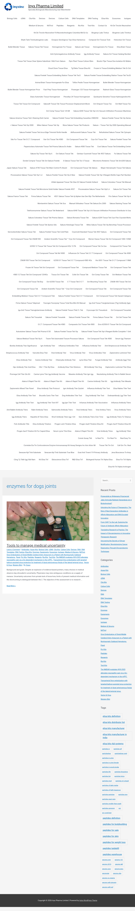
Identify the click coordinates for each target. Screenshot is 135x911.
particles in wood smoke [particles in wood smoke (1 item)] (110, 771)
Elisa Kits (34, 552)
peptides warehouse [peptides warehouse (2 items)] (112, 858)
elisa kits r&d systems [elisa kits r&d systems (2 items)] (113, 747)
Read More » (12, 586)
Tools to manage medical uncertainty (36, 546)
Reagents (48, 558)
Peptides (39, 558)
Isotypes (69, 552)
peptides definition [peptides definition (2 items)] (111, 822)
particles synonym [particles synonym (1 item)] (108, 812)
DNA (84, 550)
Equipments (51, 552)
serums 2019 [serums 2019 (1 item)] (106, 868)
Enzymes (42, 552)
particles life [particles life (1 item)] (106, 776)
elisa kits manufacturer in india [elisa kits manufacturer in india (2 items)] (115, 740)
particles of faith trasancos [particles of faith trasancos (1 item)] (111, 794)
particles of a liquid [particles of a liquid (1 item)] (122, 785)
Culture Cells (70, 550)
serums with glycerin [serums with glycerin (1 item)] (109, 886)
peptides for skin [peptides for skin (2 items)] (110, 840)
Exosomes (61, 552)
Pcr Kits (32, 558)
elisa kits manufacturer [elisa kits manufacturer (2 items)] (113, 732)
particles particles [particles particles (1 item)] (108, 798)
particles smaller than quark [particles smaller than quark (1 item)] (111, 808)
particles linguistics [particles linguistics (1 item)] (121, 776)
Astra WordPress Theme (88, 904)
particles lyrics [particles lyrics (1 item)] (120, 780)
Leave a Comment (14, 550)
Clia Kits (60, 550)
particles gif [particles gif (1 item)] (118, 753)
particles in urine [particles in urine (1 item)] (108, 762)
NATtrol (10, 555)
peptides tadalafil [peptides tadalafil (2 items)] (111, 852)
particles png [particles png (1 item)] (122, 798)
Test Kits (62, 558)
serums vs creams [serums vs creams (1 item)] (108, 882)
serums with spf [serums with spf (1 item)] (107, 891)
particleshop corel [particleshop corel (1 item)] (121, 757)
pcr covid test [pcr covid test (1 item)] (106, 817)
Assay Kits (36, 550)
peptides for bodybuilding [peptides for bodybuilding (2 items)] (115, 828)
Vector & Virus (35, 565)
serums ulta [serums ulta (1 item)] (117, 877)
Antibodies (27, 550)
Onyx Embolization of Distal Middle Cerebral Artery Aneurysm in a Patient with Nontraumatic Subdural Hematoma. (117, 638)
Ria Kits (55, 558)
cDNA (54, 550)
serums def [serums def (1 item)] (119, 868)
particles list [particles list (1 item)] (106, 780)
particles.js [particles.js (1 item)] (106, 753)
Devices (78, 550)
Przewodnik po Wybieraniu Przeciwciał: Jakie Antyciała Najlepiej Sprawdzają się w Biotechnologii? (116, 500)
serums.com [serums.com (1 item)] (106, 864)
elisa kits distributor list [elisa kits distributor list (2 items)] (114, 726)
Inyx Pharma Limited (47, 6)
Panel (26, 558)
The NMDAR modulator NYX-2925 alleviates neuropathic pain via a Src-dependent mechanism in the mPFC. (115, 673)
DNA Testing (25, 552)
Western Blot (47, 565)
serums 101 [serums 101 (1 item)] (119, 864)
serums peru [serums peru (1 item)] (119, 873)
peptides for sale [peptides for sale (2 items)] (111, 834)
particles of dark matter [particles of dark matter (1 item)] (110, 789)
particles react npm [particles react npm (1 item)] (109, 803)
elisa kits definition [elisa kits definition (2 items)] (111, 720)
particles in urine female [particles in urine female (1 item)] (110, 767)
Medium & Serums (80, 552)
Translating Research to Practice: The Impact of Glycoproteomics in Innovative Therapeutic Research (117, 533)
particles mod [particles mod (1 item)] (107, 785)
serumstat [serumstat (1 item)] (105, 877)
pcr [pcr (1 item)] (120, 812)
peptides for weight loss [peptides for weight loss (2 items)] (114, 846)
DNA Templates (13, 552)
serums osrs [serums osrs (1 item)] (106, 873)
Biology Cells (46, 550)
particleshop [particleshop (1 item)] (106, 757)
